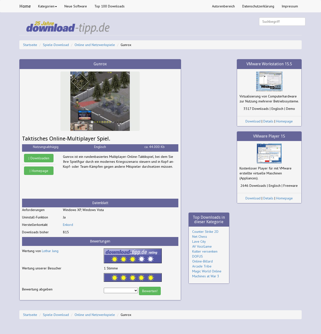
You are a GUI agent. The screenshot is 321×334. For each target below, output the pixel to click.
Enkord (68, 224)
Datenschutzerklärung (258, 6)
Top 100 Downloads (109, 6)
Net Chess (199, 236)
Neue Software (75, 6)
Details (268, 121)
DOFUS (197, 256)
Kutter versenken (204, 251)
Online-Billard (202, 261)
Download (253, 121)
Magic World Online (206, 271)
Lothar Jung (50, 251)
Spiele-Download (56, 45)
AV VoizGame (202, 246)
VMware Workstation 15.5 (269, 64)
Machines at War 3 (205, 276)
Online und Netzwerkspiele (95, 45)
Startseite (30, 45)
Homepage (38, 170)
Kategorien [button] (47, 6)
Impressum (290, 6)
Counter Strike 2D (205, 231)
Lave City (199, 241)
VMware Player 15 (269, 136)
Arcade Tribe (202, 266)
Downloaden (38, 158)
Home (25, 6)
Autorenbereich (223, 6)
